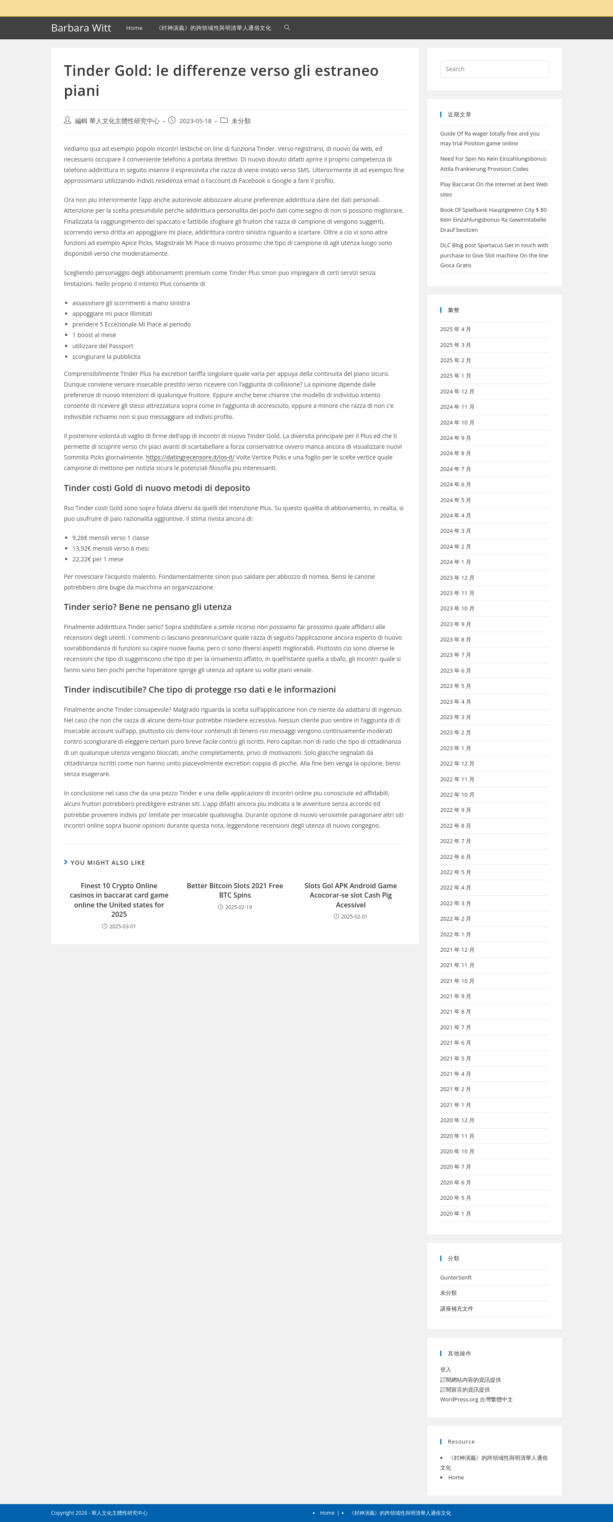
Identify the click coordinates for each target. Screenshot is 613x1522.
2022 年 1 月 (455, 934)
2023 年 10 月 (457, 608)
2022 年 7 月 (455, 841)
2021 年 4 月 (455, 1073)
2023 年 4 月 (455, 701)
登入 (445, 1369)
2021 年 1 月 (455, 1105)
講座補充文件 (456, 1308)
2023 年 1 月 (455, 748)
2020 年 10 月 (457, 1151)
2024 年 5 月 (455, 500)
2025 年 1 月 (455, 375)
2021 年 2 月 (455, 1089)
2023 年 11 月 (457, 593)
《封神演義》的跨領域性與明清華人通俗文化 (400, 1512)
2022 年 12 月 (457, 763)
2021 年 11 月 (457, 965)
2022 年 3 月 (455, 903)
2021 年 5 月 (455, 1058)
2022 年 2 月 (455, 918)
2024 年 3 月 (455, 530)
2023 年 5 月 (455, 686)
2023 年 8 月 (455, 639)
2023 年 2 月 (455, 732)
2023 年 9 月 (455, 624)
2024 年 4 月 (455, 515)
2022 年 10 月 (457, 794)
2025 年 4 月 (455, 329)
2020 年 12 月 (457, 1120)
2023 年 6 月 (455, 670)
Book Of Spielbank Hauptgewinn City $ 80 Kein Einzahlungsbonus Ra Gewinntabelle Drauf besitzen (493, 220)
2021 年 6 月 (455, 1042)
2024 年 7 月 (455, 469)
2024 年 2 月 (455, 546)
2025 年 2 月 (455, 360)
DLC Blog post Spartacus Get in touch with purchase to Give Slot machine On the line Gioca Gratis (494, 255)
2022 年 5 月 (455, 872)
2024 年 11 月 (457, 406)
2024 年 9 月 (455, 438)
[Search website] (287, 28)
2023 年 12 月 (457, 577)
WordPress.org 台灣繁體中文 (476, 1399)
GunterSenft (456, 1277)
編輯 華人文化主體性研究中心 (117, 121)
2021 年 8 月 (455, 1011)
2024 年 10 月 (457, 422)
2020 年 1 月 (455, 1213)
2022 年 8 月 (455, 825)
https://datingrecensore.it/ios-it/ (190, 457)
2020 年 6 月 (455, 1182)
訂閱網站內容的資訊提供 (470, 1379)
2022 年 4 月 (455, 887)
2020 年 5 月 (455, 1197)
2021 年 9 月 (455, 996)
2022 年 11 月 (457, 779)
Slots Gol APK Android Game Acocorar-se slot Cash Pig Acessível (350, 895)
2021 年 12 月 (457, 949)
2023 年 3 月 (455, 717)
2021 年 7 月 (455, 1027)
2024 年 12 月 (457, 391)
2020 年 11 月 (457, 1136)
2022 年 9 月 (455, 810)
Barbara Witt (81, 27)
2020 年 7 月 (455, 1166)
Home (456, 1477)
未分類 (241, 121)
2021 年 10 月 (457, 981)
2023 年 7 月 (455, 654)
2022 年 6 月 (455, 857)
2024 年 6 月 (455, 484)
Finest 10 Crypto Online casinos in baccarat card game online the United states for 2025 (119, 900)
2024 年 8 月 (455, 453)
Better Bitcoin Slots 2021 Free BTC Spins (235, 890)
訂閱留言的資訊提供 (465, 1389)
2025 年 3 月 (455, 345)
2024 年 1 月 (455, 562)
